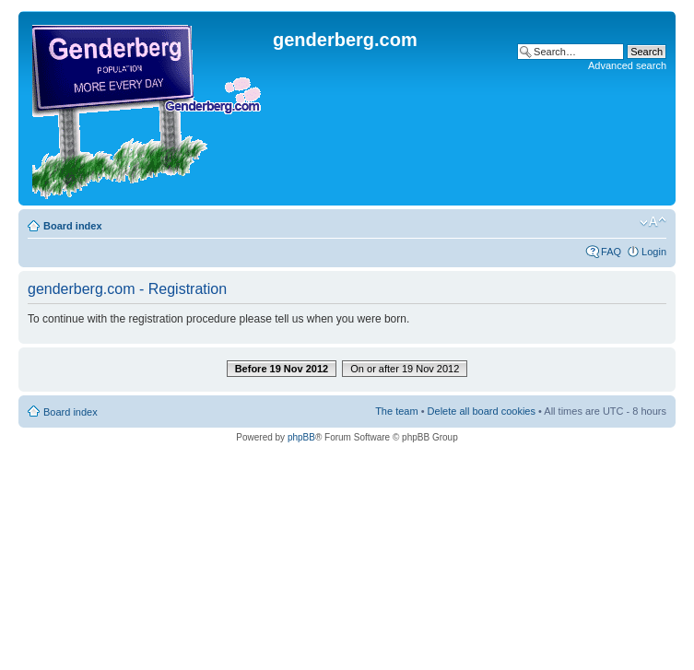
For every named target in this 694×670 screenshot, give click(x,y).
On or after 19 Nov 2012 (404, 368)
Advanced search (627, 65)
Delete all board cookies (481, 411)
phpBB (301, 437)
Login (653, 251)
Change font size (653, 222)
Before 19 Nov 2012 (282, 368)
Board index (72, 225)
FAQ (611, 251)
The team (396, 411)
